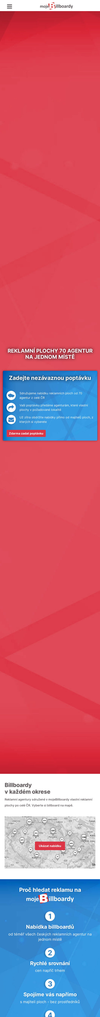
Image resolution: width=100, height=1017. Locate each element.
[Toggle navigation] (9, 6)
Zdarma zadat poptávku (26, 433)
